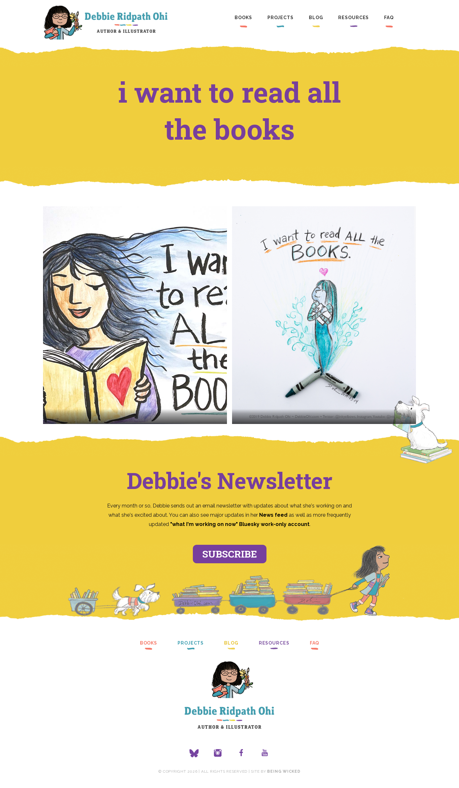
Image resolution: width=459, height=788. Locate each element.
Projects (280, 17)
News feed (273, 515)
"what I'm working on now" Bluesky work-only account (240, 524)
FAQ (389, 17)
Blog (316, 17)
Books (243, 17)
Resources (353, 17)
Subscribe (229, 554)
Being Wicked (283, 771)
